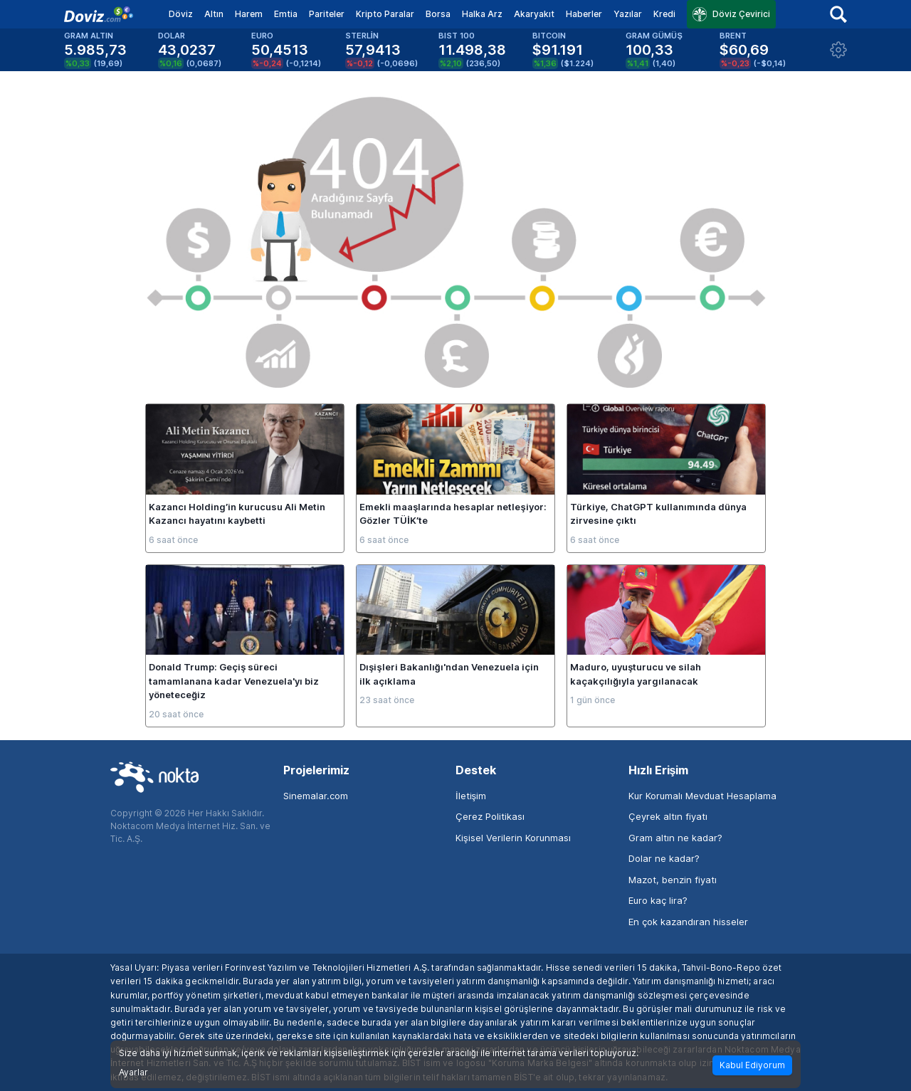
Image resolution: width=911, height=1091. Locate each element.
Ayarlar (133, 1072)
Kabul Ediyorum (752, 1065)
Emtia (285, 14)
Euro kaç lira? (658, 900)
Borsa (438, 14)
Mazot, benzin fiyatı (672, 879)
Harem (249, 14)
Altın (213, 14)
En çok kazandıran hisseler (688, 921)
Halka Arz (482, 14)
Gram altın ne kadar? (675, 837)
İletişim (471, 795)
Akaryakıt (534, 14)
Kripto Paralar (385, 14)
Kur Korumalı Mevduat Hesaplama (702, 795)
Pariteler (326, 14)
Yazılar (628, 14)
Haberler (584, 14)
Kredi (664, 14)
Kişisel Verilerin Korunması (513, 837)
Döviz (181, 14)
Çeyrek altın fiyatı (667, 816)
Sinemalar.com (315, 795)
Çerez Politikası (490, 816)
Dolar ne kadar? (664, 858)
